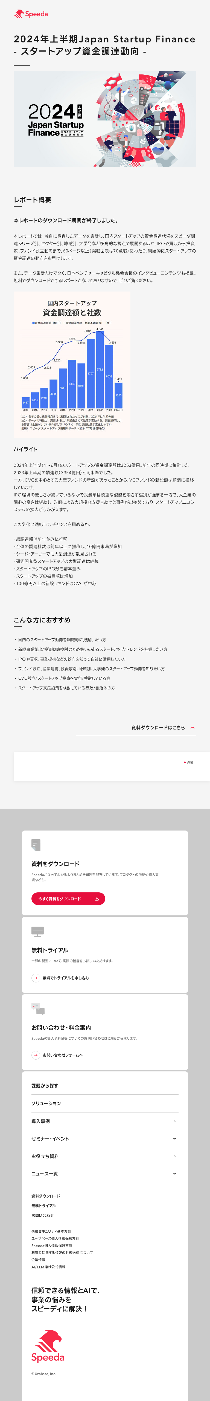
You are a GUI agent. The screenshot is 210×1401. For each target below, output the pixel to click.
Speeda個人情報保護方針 (51, 1245)
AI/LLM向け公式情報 (48, 1267)
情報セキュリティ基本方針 (51, 1231)
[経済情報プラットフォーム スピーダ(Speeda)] (112, 14)
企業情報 (38, 1260)
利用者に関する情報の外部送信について (62, 1252)
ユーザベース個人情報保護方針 (55, 1238)
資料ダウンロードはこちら (163, 728)
